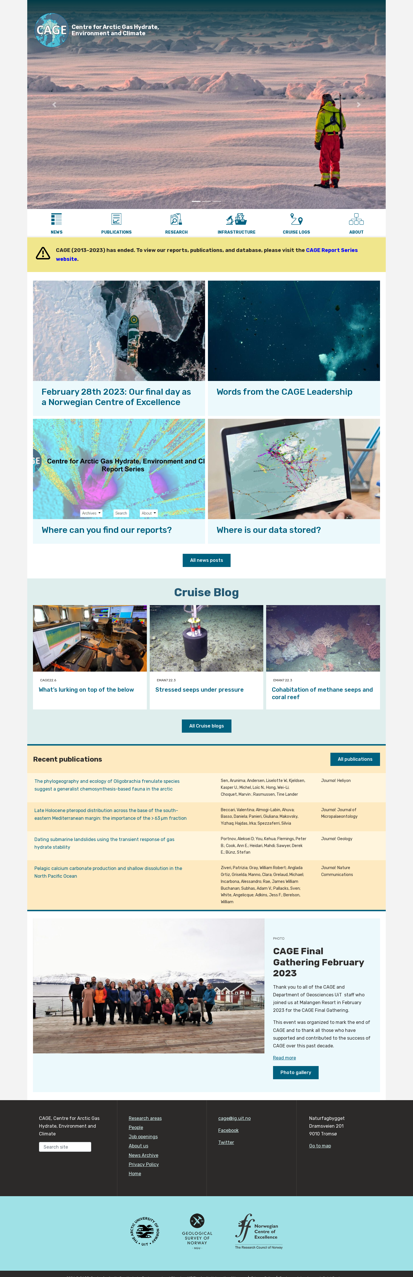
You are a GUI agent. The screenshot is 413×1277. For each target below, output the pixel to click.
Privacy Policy (144, 1164)
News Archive (143, 1155)
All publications (355, 759)
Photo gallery (295, 1072)
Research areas (145, 1118)
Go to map (320, 1146)
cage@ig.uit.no (234, 1118)
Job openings (143, 1136)
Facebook (228, 1130)
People (136, 1127)
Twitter (226, 1142)
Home (135, 1173)
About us (138, 1146)
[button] (54, 104)
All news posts (206, 560)
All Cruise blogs (206, 726)
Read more (284, 1058)
